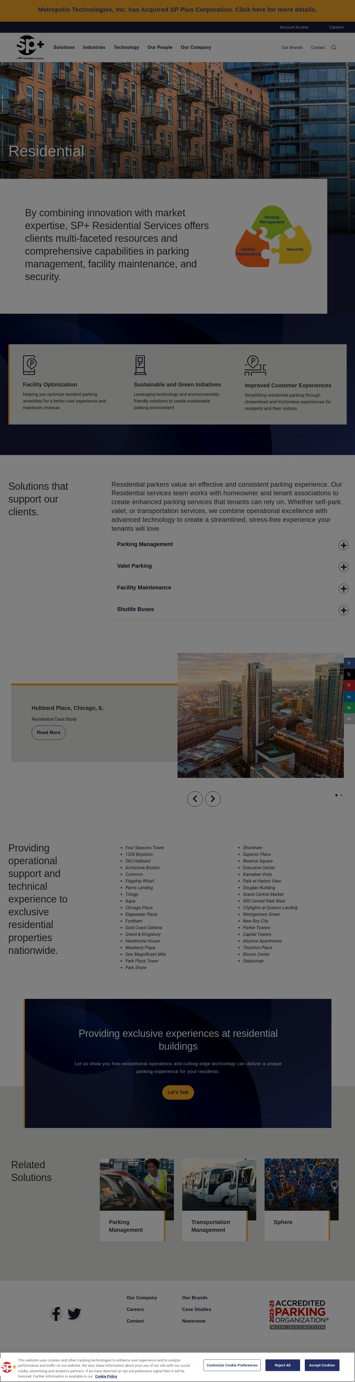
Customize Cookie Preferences (232, 1367)
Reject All (283, 1367)
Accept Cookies (322, 1367)
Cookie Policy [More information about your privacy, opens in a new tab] (106, 1376)
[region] (177, 1367)
